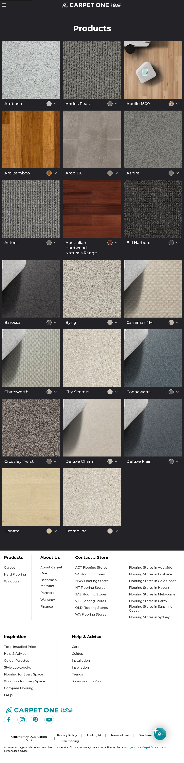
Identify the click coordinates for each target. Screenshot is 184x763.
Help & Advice (15, 654)
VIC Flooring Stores (90, 601)
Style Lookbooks (17, 667)
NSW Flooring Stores (92, 581)
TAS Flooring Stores (91, 594)
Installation (81, 660)
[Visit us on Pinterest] (35, 719)
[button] (4, 5)
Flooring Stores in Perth (148, 601)
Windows (11, 581)
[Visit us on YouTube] (49, 719)
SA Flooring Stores (90, 574)
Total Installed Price (20, 647)
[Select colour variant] (55, 103)
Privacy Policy (67, 735)
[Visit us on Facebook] (8, 719)
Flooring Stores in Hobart (149, 588)
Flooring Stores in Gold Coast (152, 581)
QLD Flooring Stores (91, 608)
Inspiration (80, 667)
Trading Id (93, 735)
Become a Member (48, 583)
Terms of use (119, 735)
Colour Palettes (16, 660)
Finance (46, 606)
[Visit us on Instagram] (22, 719)
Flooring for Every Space (23, 674)
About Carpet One (51, 570)
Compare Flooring (18, 688)
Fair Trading (70, 741)
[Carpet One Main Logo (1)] (39, 710)
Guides (77, 654)
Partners (47, 593)
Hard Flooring (15, 574)
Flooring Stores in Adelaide (150, 567)
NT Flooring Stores (90, 588)
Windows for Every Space (24, 681)
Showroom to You (86, 681)
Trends (77, 674)
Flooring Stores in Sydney (149, 617)
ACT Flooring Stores (91, 567)
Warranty (47, 600)
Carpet (9, 567)
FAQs (8, 695)
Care (75, 647)
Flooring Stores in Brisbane (150, 574)
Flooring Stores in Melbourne (152, 594)
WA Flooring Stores (90, 614)
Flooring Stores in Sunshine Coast (150, 608)
